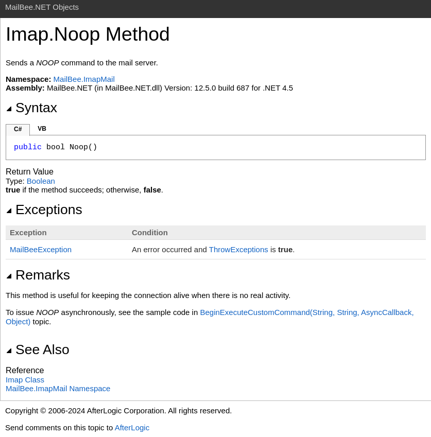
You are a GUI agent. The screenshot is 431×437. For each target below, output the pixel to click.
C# (18, 129)
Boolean (41, 181)
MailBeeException (41, 249)
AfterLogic (132, 427)
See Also (38, 349)
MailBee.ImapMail (84, 79)
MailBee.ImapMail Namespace (58, 388)
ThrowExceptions (238, 249)
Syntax (31, 107)
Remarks (38, 275)
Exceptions (44, 209)
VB (42, 128)
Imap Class (25, 379)
